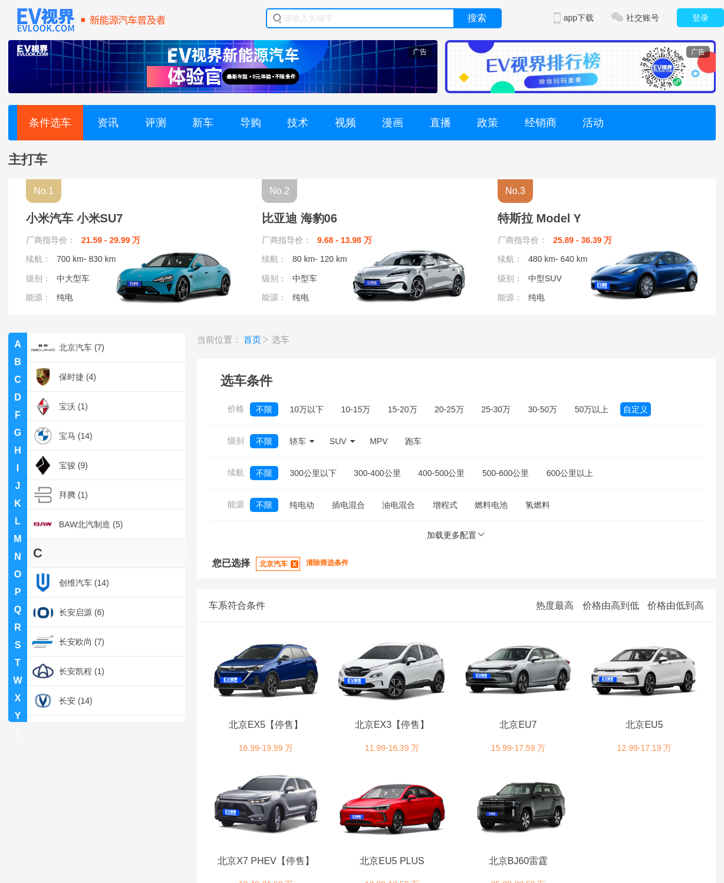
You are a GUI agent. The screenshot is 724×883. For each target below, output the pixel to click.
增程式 (445, 505)
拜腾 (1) (59, 495)
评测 (155, 123)
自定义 (635, 409)
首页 (252, 339)
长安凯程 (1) (67, 671)
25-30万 (496, 409)
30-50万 (543, 409)
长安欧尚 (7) (67, 642)
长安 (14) (62, 701)
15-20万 (402, 409)
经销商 (541, 123)
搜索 (477, 18)
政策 (487, 123)
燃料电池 (491, 505)
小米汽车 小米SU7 (74, 218)
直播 (440, 123)
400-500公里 (441, 473)
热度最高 (555, 605)
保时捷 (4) (63, 377)
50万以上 (592, 409)
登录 (700, 17)
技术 (297, 123)
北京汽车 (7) (67, 347)
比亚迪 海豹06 (299, 218)
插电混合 (348, 505)
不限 (264, 409)
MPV (378, 441)
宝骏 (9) (59, 465)
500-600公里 (505, 473)
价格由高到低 (611, 605)
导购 (250, 123)
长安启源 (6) (67, 612)
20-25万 (449, 409)
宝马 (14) (62, 436)
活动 (593, 123)
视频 (345, 123)
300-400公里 (377, 473)
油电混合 (398, 505)
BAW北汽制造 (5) (77, 524)
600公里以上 (570, 473)
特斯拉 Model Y (539, 218)
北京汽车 (273, 564)
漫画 (392, 123)
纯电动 (301, 505)
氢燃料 (537, 505)
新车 (202, 123)
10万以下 (306, 409)
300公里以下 (312, 473)
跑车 (413, 441)
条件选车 (50, 123)
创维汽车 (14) (70, 583)
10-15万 (355, 409)
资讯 (108, 123)
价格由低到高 (675, 605)
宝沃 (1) (59, 406)
